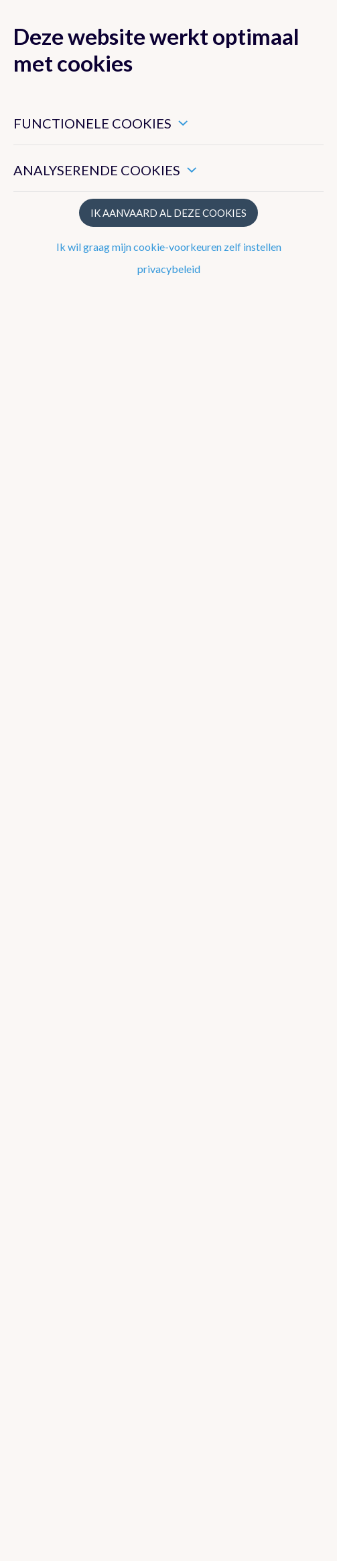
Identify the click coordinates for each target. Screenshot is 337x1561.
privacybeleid (168, 268)
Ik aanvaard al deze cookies (168, 213)
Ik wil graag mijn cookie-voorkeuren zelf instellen (168, 246)
